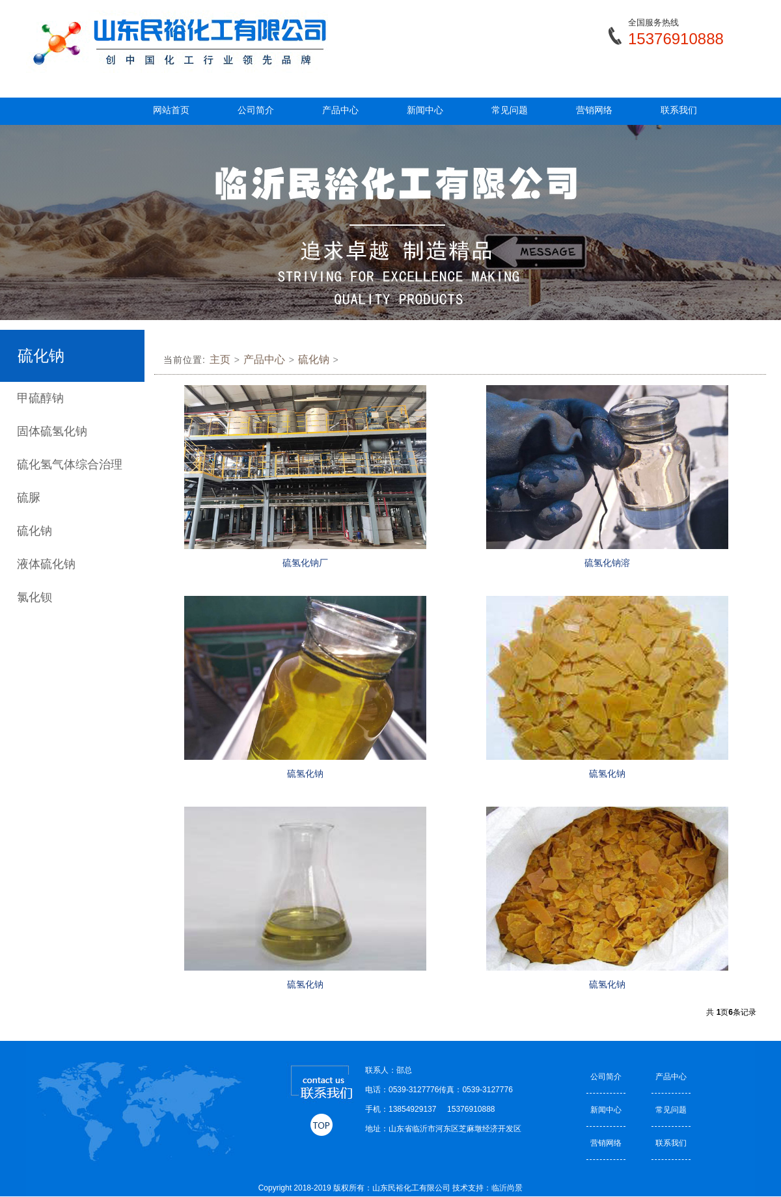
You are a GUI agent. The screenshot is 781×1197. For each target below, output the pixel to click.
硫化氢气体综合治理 (69, 464)
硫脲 (28, 497)
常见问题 (509, 110)
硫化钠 (34, 530)
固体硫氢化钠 (52, 431)
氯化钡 (34, 597)
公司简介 (256, 110)
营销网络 (594, 110)
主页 (220, 359)
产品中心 (340, 110)
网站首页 (171, 110)
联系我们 (679, 110)
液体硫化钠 (46, 564)
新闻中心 (425, 110)
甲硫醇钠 (40, 398)
